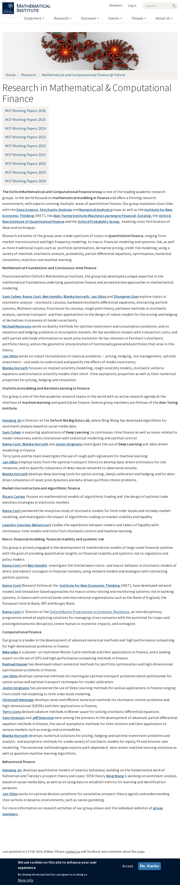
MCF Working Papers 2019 (25, 172)
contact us (72, 851)
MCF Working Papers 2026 (25, 110)
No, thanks (149, 866)
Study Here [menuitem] (32, 18)
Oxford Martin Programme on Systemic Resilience (89, 611)
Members (116, 5)
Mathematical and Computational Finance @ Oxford (83, 74)
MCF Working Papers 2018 (25, 181)
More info (25, 880)
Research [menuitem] (61, 18)
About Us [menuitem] (163, 18)
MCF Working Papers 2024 (25, 128)
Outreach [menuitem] (88, 18)
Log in (132, 5)
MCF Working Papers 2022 (25, 145)
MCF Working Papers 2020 (25, 163)
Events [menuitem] (113, 18)
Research (28, 74)
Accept (127, 866)
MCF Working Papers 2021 (25, 154)
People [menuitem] (137, 18)
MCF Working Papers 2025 (25, 119)
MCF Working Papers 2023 (25, 137)
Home (11, 74)
